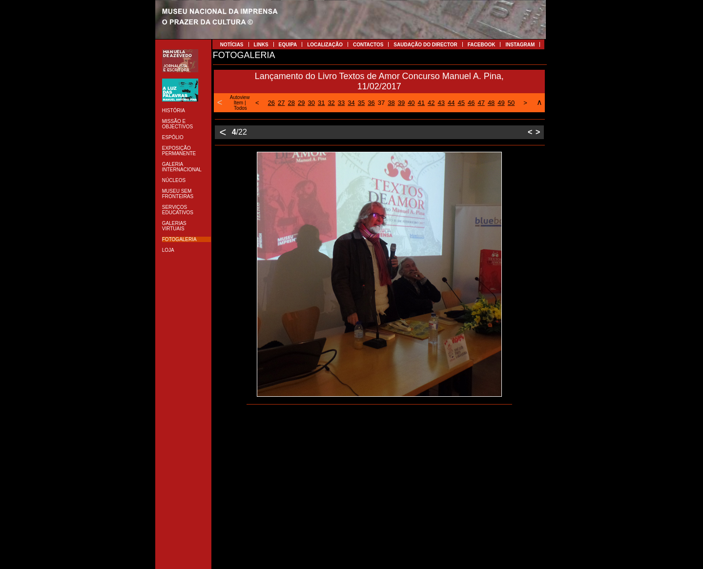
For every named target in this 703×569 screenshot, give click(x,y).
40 (411, 102)
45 (460, 102)
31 (321, 102)
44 (451, 102)
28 (291, 102)
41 (421, 102)
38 (391, 102)
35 (361, 102)
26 (271, 102)
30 (311, 102)
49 (500, 102)
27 (281, 102)
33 (341, 102)
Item (238, 102)
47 (480, 102)
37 (381, 102)
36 (371, 102)
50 (511, 102)
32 (331, 102)
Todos (240, 108)
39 (401, 102)
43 (441, 102)
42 (431, 102)
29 (301, 102)
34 (351, 102)
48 (491, 102)
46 (471, 102)
